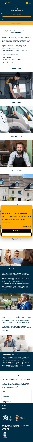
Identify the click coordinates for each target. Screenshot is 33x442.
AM (5, 403)
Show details (26, 226)
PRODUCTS (4, 405)
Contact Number (6, 396)
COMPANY (4, 408)
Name (4, 391)
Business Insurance (17, 440)
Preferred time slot (7, 401)
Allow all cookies (16, 230)
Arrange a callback (17, 14)
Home (12, 440)
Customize (16, 234)
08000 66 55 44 (16, 18)
